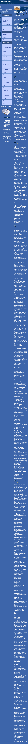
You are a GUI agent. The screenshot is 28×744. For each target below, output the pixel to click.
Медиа (5, 34)
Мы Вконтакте (6, 24)
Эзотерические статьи (7, 48)
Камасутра (6, 95)
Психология (6, 74)
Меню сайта (6, 42)
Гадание (5, 54)
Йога (4, 77)
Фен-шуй (5, 90)
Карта (4, 103)
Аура (4, 80)
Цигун (4, 85)
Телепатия (6, 93)
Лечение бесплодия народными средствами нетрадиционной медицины (7, 123)
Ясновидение (6, 87)
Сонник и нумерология (6, 128)
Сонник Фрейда (7, 139)
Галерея (5, 32)
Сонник (5, 56)
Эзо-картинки (6, 39)
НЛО (4, 67)
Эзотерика (6, 69)
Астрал (5, 98)
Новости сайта (6, 15)
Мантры (5, 59)
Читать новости (7, 17)
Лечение (5, 100)
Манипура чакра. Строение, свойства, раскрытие (7, 132)
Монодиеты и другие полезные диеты (7, 136)
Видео (4, 37)
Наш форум (6, 26)
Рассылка (5, 29)
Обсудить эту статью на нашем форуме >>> (20, 742)
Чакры (4, 72)
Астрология (6, 64)
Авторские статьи (5, 21)
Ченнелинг (6, 82)
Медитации (6, 61)
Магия (4, 51)
